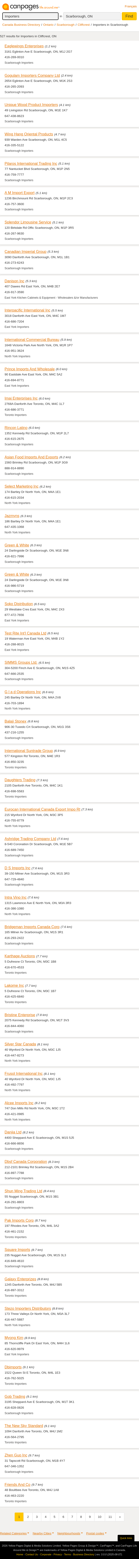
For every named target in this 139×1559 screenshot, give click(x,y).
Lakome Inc (14, 985)
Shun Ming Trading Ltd (23, 1191)
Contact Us (31, 1554)
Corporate (45, 1554)
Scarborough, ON (79, 16)
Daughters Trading (20, 780)
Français (131, 6)
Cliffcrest (84, 24)
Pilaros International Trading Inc (31, 163)
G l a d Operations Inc (23, 692)
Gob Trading (15, 1396)
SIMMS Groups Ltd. (21, 662)
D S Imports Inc (17, 868)
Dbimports (13, 1367)
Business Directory (83, 1554)
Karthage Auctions (20, 956)
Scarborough (66, 24)
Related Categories (13, 1533)
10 (99, 1517)
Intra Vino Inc (16, 897)
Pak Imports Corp (19, 1220)
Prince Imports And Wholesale (30, 369)
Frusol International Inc (24, 1073)
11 (110, 1517)
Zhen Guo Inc (16, 1455)
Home (20, 1554)
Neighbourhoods (68, 1533)
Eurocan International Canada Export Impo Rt (42, 809)
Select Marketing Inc (22, 486)
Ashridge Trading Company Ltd (30, 839)
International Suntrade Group (29, 751)
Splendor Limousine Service (28, 222)
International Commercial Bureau (32, 340)
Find (129, 16)
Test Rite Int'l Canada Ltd (25, 633)
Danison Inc (14, 281)
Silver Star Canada (20, 1044)
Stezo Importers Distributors (28, 1308)
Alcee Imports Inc (19, 1103)
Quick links (126, 1538)
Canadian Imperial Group (25, 251)
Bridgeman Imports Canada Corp (32, 927)
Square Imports (17, 1249)
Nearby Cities (42, 1533)
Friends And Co (17, 1484)
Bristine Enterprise (20, 1015)
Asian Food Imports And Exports (31, 457)
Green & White (17, 545)
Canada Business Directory (21, 24)
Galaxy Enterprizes (20, 1279)
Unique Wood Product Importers (31, 105)
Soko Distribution (19, 604)
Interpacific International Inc (27, 310)
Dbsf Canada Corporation (26, 1161)
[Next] (120, 1517)
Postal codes (95, 1533)
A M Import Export (20, 193)
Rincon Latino (16, 428)
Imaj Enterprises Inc (21, 398)
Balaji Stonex (15, 721)
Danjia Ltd (13, 1132)
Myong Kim (14, 1338)
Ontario (48, 24)
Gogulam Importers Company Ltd (32, 75)
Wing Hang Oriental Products (29, 134)
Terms (67, 1554)
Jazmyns (12, 516)
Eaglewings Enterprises (24, 46)
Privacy (58, 1554)
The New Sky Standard (24, 1426)
